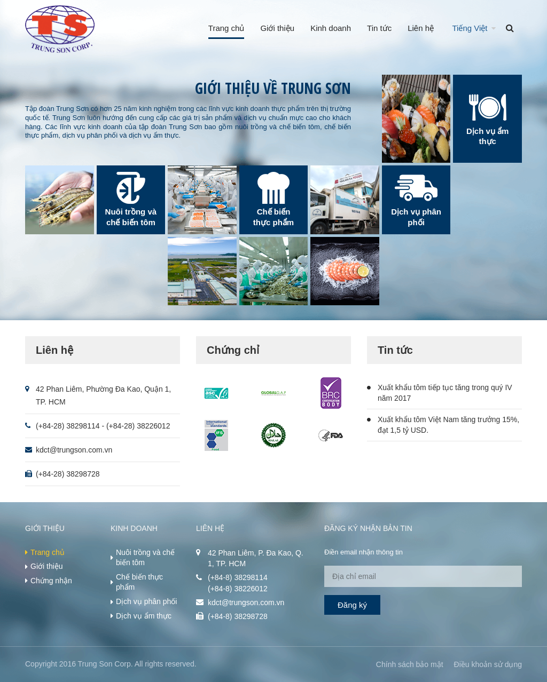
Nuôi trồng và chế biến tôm (145, 557)
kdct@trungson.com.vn (74, 450)
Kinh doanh (330, 28)
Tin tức (379, 28)
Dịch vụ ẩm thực (143, 616)
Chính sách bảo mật (409, 664)
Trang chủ (226, 28)
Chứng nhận (51, 580)
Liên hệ (421, 28)
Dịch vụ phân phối (146, 601)
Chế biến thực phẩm (139, 582)
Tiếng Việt (470, 28)
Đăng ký (352, 604)
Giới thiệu (277, 28)
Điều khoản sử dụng (488, 664)
